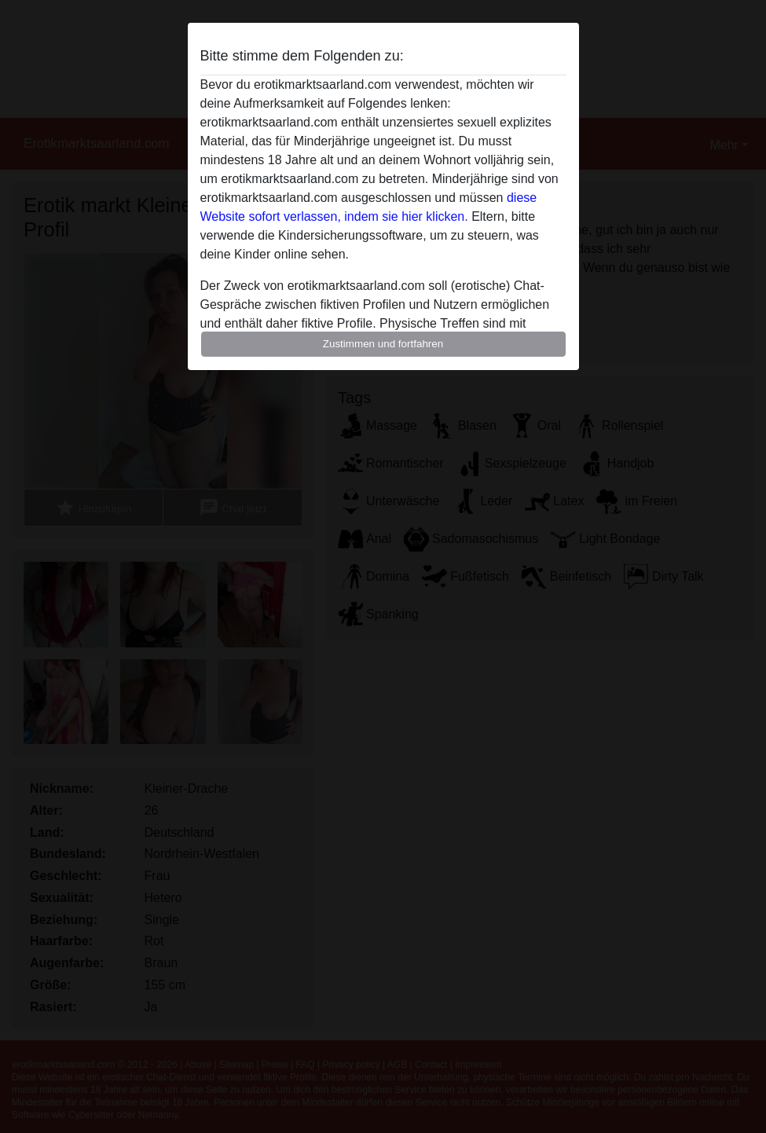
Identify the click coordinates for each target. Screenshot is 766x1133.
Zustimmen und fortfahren (383, 344)
